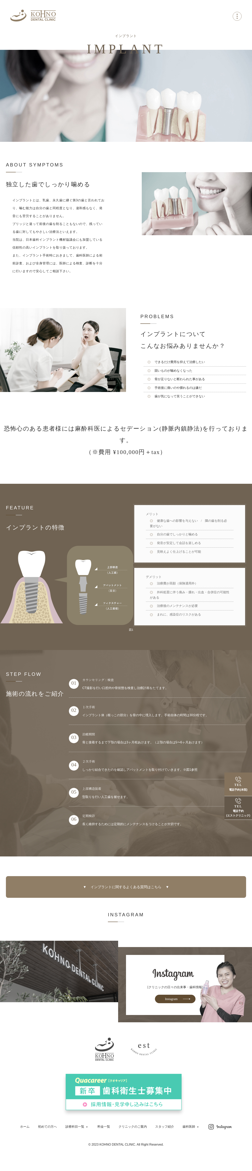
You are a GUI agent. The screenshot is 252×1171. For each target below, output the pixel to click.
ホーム (25, 1126)
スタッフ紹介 (164, 1126)
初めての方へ (47, 1126)
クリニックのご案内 (133, 1126)
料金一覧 (103, 1126)
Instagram (171, 999)
